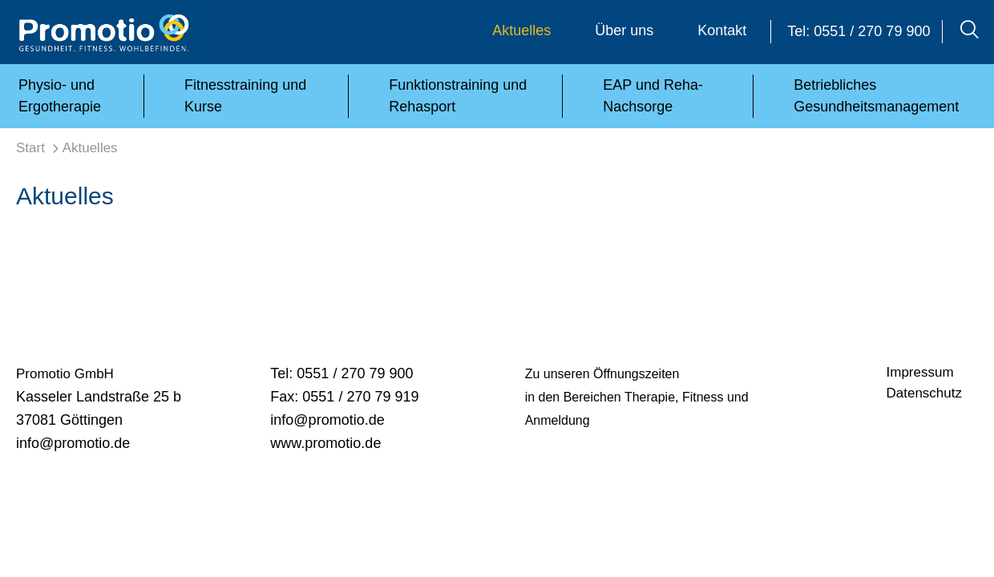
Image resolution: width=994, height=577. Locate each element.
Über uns (624, 30)
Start (30, 147)
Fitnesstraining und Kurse (245, 96)
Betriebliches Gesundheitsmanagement (876, 96)
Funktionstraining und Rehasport (458, 96)
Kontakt (721, 30)
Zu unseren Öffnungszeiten (602, 374)
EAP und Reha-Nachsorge (653, 96)
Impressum (920, 372)
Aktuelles (521, 30)
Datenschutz (925, 393)
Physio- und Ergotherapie (59, 96)
